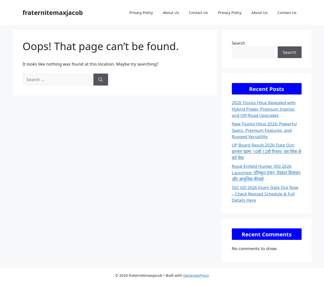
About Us (171, 12)
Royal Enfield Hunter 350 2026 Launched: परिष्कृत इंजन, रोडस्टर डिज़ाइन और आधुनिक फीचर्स (266, 172)
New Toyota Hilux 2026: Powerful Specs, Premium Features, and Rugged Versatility (264, 130)
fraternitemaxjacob (53, 12)
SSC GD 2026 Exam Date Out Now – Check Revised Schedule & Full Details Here (265, 194)
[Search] (100, 80)
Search (238, 43)
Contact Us (198, 12)
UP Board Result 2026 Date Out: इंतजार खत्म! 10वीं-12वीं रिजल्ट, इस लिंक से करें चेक (266, 151)
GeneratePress (196, 275)
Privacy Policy (141, 12)
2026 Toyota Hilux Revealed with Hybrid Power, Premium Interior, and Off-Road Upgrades (264, 109)
